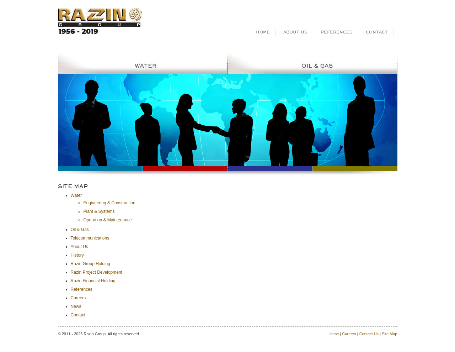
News (76, 306)
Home (333, 334)
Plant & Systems (99, 211)
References (81, 289)
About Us (79, 246)
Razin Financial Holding (93, 280)
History (77, 255)
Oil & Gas (80, 229)
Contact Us (369, 334)
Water (76, 195)
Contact (78, 314)
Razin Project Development (96, 272)
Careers (78, 297)
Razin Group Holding (90, 263)
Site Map (389, 334)
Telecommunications (90, 238)
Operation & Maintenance (108, 219)
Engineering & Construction (109, 202)
